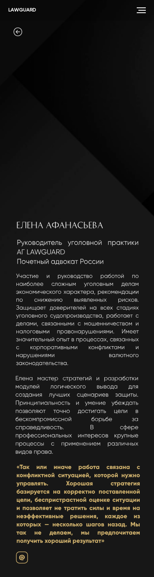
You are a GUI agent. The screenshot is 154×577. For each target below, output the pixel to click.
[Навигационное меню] (141, 10)
